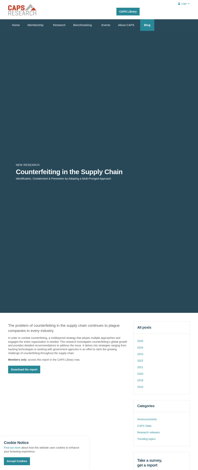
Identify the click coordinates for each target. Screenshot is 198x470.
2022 (140, 360)
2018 (140, 386)
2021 (140, 367)
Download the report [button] (24, 369)
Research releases (148, 432)
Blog (147, 25)
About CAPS (126, 25)
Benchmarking (82, 25)
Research (59, 25)
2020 (140, 373)
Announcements (147, 419)
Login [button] (184, 3)
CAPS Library (128, 11)
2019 (140, 380)
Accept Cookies (17, 461)
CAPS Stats (144, 425)
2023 (140, 354)
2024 (140, 347)
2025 (140, 341)
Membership (35, 25)
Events (106, 25)
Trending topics (146, 438)
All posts (144, 327)
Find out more (12, 447)
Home (16, 25)
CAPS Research (22, 9)
